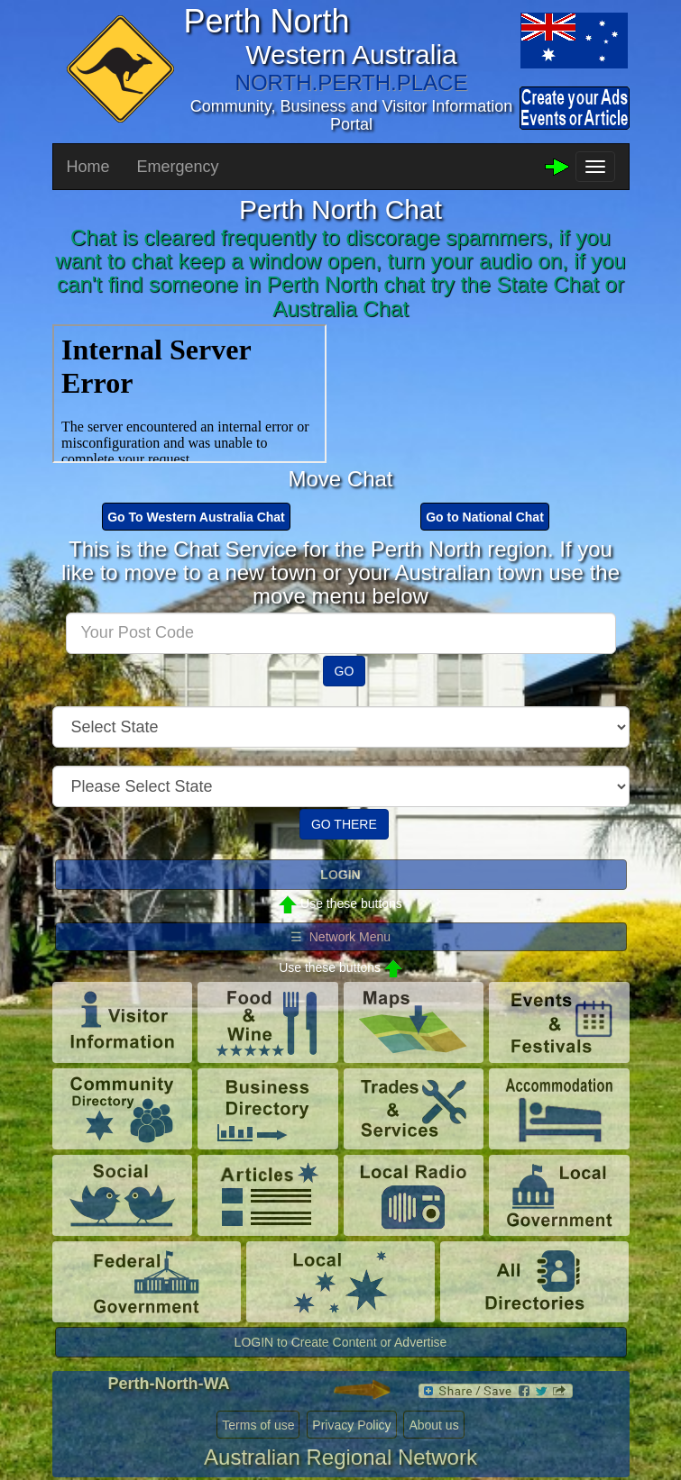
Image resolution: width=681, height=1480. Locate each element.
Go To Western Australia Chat (196, 517)
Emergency (178, 167)
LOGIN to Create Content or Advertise (341, 1342)
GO (344, 671)
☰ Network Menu (340, 937)
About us (433, 1425)
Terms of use (258, 1425)
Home (88, 167)
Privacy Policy (351, 1425)
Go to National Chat (485, 517)
